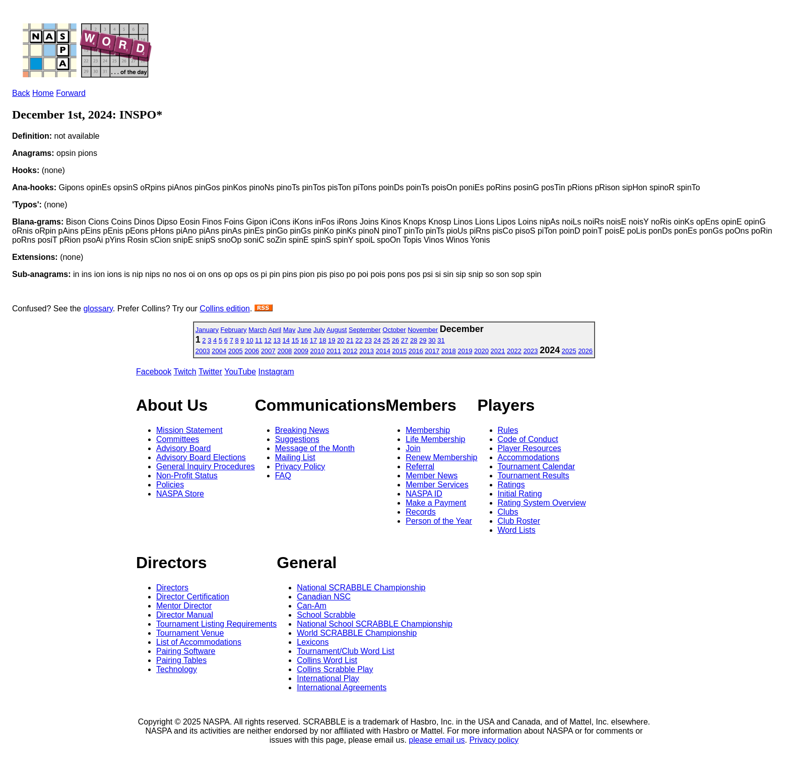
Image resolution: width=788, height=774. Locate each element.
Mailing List (295, 457)
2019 (464, 351)
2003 (202, 351)
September (365, 330)
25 (386, 340)
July (319, 330)
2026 (585, 351)
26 (395, 340)
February (234, 330)
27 (404, 340)
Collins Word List (327, 660)
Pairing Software (185, 651)
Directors (172, 587)
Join (413, 448)
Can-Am (311, 605)
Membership (428, 430)
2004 (219, 351)
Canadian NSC (324, 596)
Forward (71, 93)
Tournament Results (533, 475)
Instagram (276, 371)
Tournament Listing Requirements (216, 624)
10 (249, 340)
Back (21, 93)
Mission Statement (189, 430)
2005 (235, 351)
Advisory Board (183, 448)
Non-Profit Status (187, 475)
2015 (399, 351)
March (257, 330)
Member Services (437, 484)
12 (267, 340)
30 (431, 340)
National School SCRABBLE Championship (374, 624)
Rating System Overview (542, 503)
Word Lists (517, 530)
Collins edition (225, 308)
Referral (420, 466)
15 (295, 340)
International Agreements (341, 687)
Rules (508, 430)
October (394, 330)
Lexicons (313, 642)
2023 (530, 351)
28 (413, 340)
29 (422, 340)
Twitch (184, 371)
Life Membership (435, 439)
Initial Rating (520, 493)
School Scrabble (326, 615)
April (274, 330)
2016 (416, 351)
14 (286, 340)
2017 (432, 351)
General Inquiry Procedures (205, 466)
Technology (176, 669)
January (207, 330)
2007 (268, 351)
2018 (448, 351)
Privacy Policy (300, 466)
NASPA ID (424, 493)
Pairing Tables (181, 660)
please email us (437, 740)
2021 (498, 351)
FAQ (283, 475)
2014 (383, 351)
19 (331, 340)
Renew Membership (441, 457)
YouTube (240, 371)
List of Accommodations (198, 642)
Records (421, 512)
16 (304, 340)
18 (322, 340)
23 (367, 340)
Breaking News (302, 430)
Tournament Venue (190, 633)
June (304, 330)
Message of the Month (315, 448)
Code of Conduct (528, 439)
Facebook (153, 371)
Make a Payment (436, 503)
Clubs (508, 512)
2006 (251, 351)
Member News (431, 475)
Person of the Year (439, 521)
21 (349, 340)
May (289, 330)
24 (377, 340)
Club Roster (519, 521)
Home (43, 93)
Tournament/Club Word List (346, 651)
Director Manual (184, 615)
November (423, 330)
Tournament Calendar (536, 466)
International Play (328, 678)
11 (258, 340)
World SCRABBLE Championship (357, 633)
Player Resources (529, 448)
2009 (301, 351)
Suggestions (297, 439)
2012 (350, 351)
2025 (569, 351)
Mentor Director (184, 605)
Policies (170, 484)
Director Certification (192, 596)
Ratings (511, 484)
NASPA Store (180, 493)
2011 (333, 351)
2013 (366, 351)
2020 (481, 351)
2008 (284, 351)
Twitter (210, 371)
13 (276, 340)
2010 (317, 351)
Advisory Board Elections (201, 457)
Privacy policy (493, 740)
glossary (97, 308)
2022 (514, 351)
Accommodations (529, 457)
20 (340, 340)
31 (440, 340)
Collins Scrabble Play (335, 669)
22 (358, 340)
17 (313, 340)
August (336, 330)
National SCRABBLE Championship (361, 587)
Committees (177, 439)
